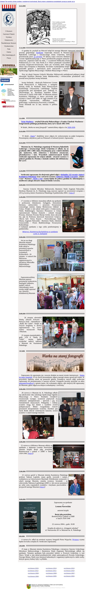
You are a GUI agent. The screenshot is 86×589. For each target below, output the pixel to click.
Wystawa (75, 540)
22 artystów (38, 57)
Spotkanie (39, 53)
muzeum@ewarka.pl (26, 383)
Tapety (32, 136)
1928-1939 (71, 127)
